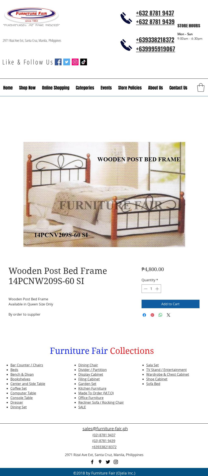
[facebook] (92, 462)
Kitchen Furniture (92, 388)
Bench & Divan (22, 374)
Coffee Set (18, 388)
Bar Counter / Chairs (26, 365)
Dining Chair (88, 365)
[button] (106, 87)
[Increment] (157, 289)
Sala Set (152, 365)
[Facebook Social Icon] (58, 62)
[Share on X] (168, 315)
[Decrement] (145, 289)
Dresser (16, 402)
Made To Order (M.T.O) (96, 393)
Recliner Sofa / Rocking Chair (101, 402)
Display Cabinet (90, 374)
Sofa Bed (153, 383)
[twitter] (108, 462)
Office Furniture (91, 397)
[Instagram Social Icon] (75, 62)
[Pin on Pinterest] (152, 315)
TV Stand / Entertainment (166, 369)
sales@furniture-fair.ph (105, 428)
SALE (82, 407)
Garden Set (87, 383)
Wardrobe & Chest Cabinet (167, 374)
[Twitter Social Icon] (66, 62)
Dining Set (18, 407)
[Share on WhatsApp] (160, 315)
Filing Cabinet (89, 379)
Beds (14, 369)
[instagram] (116, 462)
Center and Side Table (27, 383)
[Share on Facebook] (144, 315)
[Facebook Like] (179, 443)
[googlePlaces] (100, 462)
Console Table (21, 397)
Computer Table (23, 393)
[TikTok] (83, 62)
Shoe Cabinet (156, 379)
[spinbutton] (151, 289)
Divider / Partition (92, 369)
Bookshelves (20, 379)
